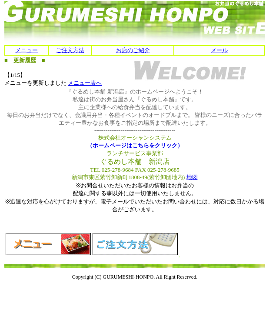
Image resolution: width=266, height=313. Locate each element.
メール (219, 50)
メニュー (26, 50)
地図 (192, 177)
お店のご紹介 (133, 50)
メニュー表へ (85, 83)
